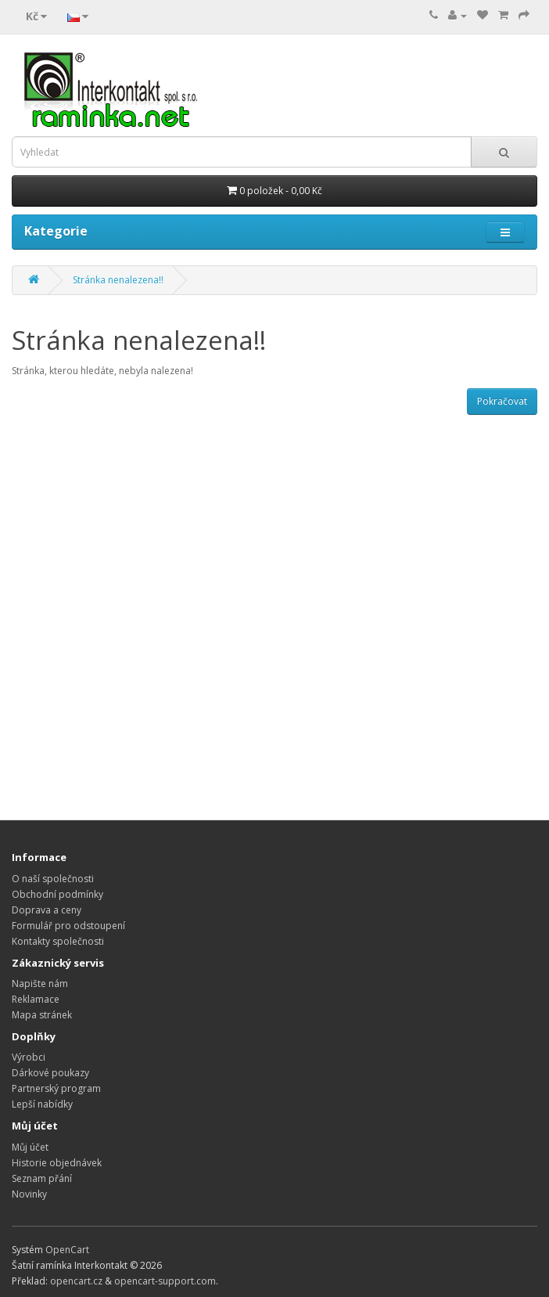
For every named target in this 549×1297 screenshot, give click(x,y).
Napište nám (40, 983)
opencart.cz (76, 1281)
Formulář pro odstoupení (68, 925)
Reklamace (35, 999)
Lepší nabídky (42, 1104)
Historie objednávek (57, 1162)
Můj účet (30, 1147)
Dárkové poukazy (50, 1072)
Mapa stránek (42, 1014)
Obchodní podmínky (57, 894)
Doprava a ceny (46, 910)
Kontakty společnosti (58, 941)
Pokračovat (502, 401)
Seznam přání (42, 1178)
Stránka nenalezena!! (118, 279)
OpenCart (67, 1249)
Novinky (29, 1194)
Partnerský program (56, 1088)
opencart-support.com (165, 1281)
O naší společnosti (53, 878)
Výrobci (28, 1057)
